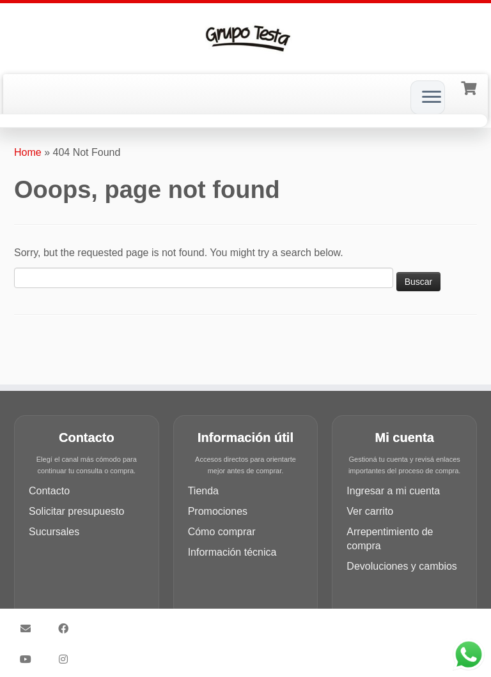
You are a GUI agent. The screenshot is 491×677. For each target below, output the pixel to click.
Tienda (203, 490)
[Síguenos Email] (29, 628)
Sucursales (54, 531)
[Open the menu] (431, 97)
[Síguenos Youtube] (29, 659)
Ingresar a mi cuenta (393, 490)
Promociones (217, 511)
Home (28, 152)
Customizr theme (272, 637)
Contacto (49, 490)
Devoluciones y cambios (402, 566)
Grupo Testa (231, 623)
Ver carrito (370, 511)
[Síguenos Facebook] (67, 628)
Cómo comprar (222, 531)
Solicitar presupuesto (76, 511)
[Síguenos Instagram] (67, 659)
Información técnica (232, 552)
